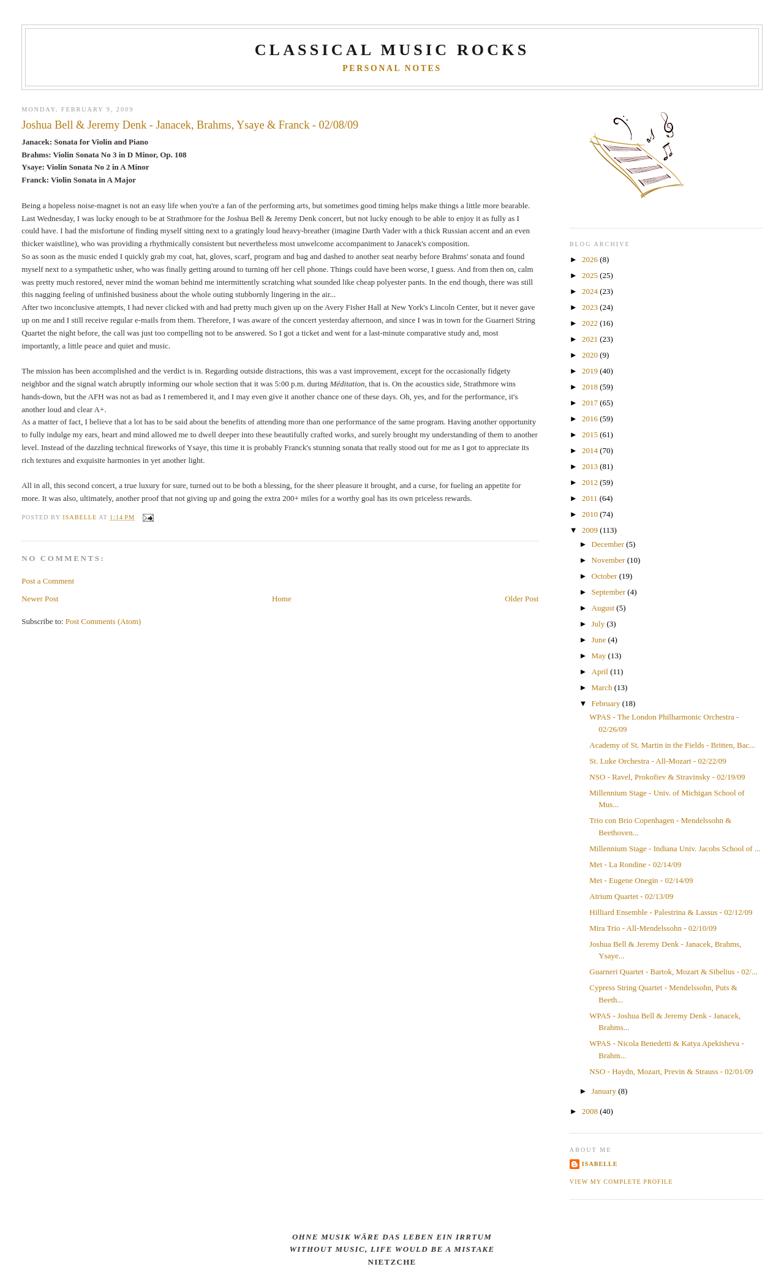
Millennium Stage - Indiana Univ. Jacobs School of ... (674, 848)
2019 (591, 370)
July (599, 623)
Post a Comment (47, 580)
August (604, 607)
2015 (591, 434)
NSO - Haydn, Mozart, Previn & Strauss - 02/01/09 (671, 1071)
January (605, 1091)
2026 (591, 259)
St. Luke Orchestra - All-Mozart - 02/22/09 (657, 760)
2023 (591, 307)
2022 (591, 323)
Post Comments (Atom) (103, 621)
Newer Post (39, 598)
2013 (591, 466)
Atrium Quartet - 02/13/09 (631, 896)
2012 (591, 482)
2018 (591, 386)
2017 (591, 402)
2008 (591, 1111)
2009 (591, 530)
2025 (591, 275)
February (607, 703)
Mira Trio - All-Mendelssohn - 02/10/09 (653, 928)
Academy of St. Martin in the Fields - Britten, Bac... (672, 745)
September (610, 591)
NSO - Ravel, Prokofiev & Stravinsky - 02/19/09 (667, 776)
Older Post (521, 598)
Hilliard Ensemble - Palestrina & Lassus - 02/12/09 (670, 912)
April (601, 671)
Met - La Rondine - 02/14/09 (635, 864)
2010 (591, 514)
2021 (591, 339)
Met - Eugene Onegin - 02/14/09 (641, 880)
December (609, 544)
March (603, 687)
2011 (591, 498)
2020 (591, 354)
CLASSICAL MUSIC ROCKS (392, 50)
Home (282, 598)
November (609, 560)
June (600, 639)
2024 (591, 291)
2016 (591, 418)
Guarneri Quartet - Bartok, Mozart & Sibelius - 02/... (673, 971)
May (600, 655)
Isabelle (600, 1163)
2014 (591, 450)
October (605, 576)
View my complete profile (621, 1181)
